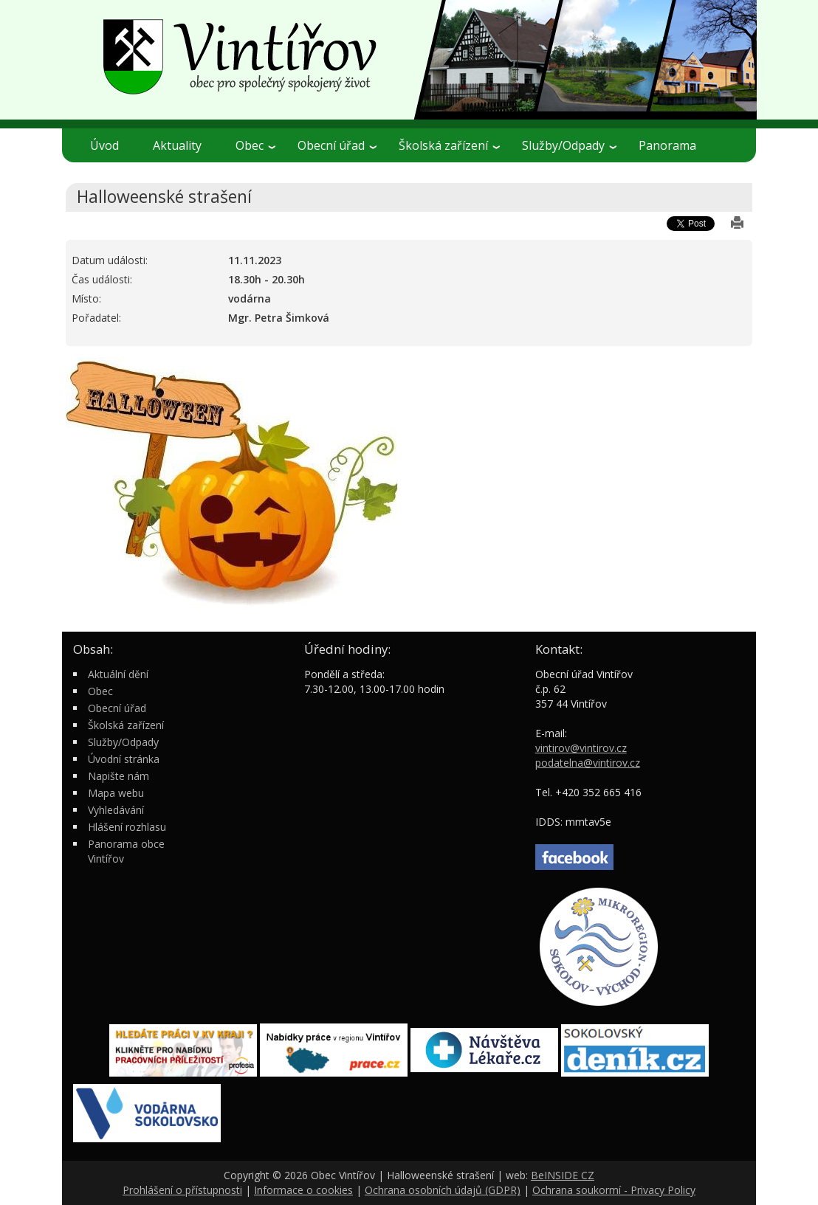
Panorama (667, 145)
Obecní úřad (337, 145)
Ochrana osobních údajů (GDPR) (442, 1190)
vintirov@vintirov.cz (581, 748)
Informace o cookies (303, 1190)
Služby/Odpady (569, 145)
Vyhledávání (116, 810)
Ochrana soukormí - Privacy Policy (613, 1190)
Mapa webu (116, 793)
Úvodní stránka (123, 759)
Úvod (104, 145)
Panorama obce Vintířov (126, 851)
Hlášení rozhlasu (127, 827)
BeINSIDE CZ (562, 1175)
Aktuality (177, 145)
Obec (255, 145)
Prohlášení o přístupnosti (182, 1190)
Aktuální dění (118, 674)
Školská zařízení (449, 145)
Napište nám (118, 776)
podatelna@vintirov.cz (587, 763)
